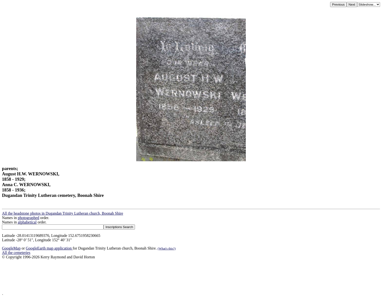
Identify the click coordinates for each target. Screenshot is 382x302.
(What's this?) (167, 248)
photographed (28, 218)
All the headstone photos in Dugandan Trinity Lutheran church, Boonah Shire (62, 213)
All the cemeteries (16, 253)
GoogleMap (11, 248)
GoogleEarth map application (49, 248)
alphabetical (27, 222)
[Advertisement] (148, 276)
